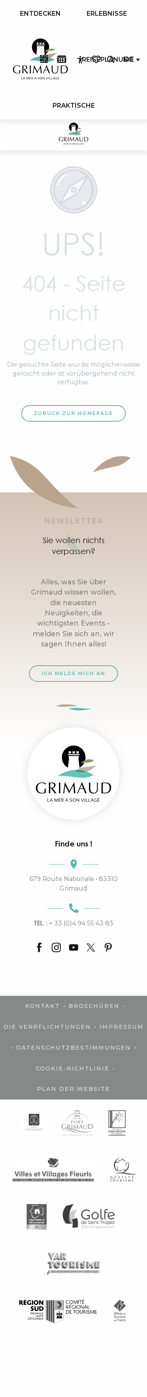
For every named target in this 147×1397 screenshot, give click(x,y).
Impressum (122, 1026)
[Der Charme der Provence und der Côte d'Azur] (73, 135)
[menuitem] (40, 14)
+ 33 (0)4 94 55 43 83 (73, 923)
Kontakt (42, 1006)
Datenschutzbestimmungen (73, 1047)
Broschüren (94, 1006)
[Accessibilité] (80, 59)
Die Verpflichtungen (47, 1026)
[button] (110, 59)
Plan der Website (73, 1088)
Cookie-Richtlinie (72, 1068)
